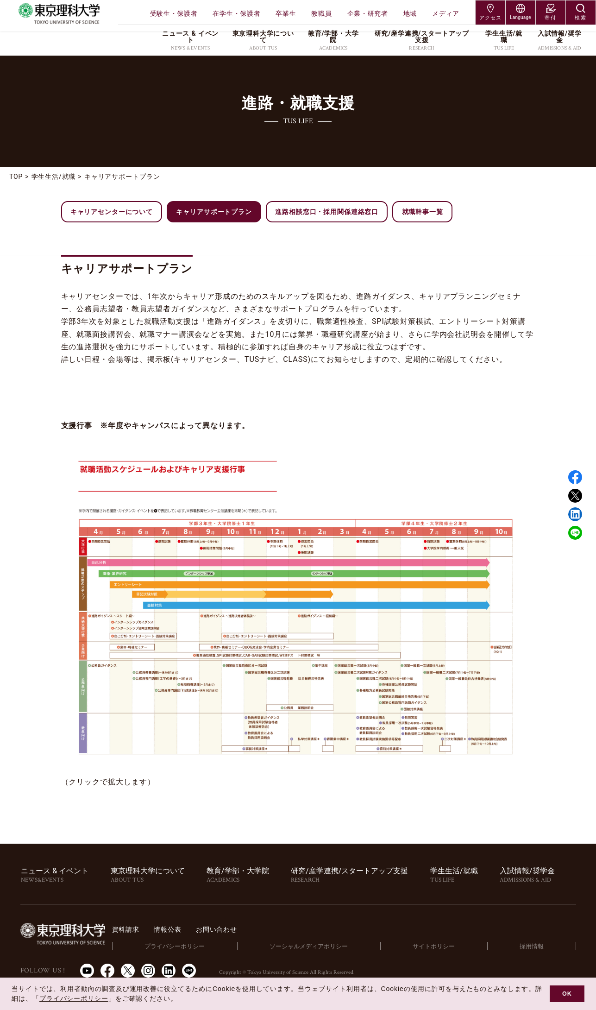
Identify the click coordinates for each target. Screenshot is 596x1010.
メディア (445, 13)
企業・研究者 (367, 13)
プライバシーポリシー (219, 946)
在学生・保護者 (236, 13)
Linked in (575, 514)
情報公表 (224, 929)
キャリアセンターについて (112, 211)
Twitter (575, 496)
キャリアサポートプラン (215, 211)
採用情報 (540, 946)
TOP (16, 176)
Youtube (87, 971)
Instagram (148, 971)
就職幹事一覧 (424, 211)
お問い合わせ (278, 929)
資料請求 (178, 929)
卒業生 (286, 13)
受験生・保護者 (174, 13)
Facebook (575, 477)
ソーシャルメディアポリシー (344, 946)
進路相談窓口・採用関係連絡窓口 (328, 211)
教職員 (321, 13)
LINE (575, 533)
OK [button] (567, 994)
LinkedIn (169, 971)
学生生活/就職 (53, 176)
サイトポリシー (457, 946)
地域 (410, 13)
